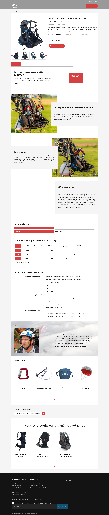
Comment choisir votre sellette (76, 76)
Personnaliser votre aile (36, 485)
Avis (47, 64)
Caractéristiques (27, 64)
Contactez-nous (16, 496)
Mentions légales (35, 483)
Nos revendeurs (92, 6)
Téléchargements (66, 64)
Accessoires (62, 6)
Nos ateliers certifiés (18, 490)
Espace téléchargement (37, 490)
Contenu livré (39, 64)
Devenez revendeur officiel (38, 488)
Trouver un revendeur (56, 45)
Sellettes (52, 6)
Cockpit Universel (64, 387)
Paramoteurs (41, 6)
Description (15, 64)
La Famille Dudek (75, 6)
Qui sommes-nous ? (17, 483)
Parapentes (30, 6)
